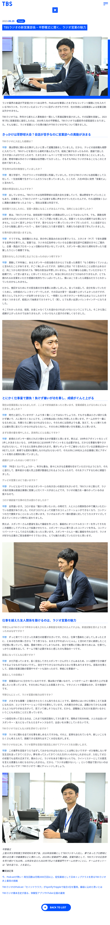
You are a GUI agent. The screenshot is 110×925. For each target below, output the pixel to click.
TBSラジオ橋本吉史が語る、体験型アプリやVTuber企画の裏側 (33, 892)
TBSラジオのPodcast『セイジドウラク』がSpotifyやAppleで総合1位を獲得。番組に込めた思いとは (52, 886)
